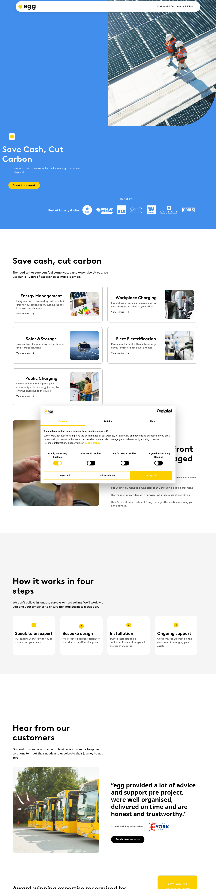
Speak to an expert (24, 185)
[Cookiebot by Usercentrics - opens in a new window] (159, 411)
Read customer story (128, 839)
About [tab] (153, 421)
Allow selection (108, 475)
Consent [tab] (63, 421)
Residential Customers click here (175, 6)
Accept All (151, 475)
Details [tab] (108, 421)
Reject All (65, 475)
